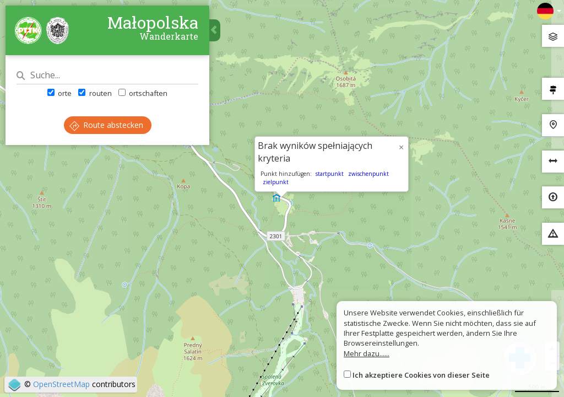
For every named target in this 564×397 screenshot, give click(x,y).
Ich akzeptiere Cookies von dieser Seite (421, 375)
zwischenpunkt (368, 174)
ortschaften (142, 93)
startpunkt (330, 174)
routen (94, 93)
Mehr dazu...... (366, 353)
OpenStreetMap (61, 384)
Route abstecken (106, 125)
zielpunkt (276, 182)
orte (59, 93)
